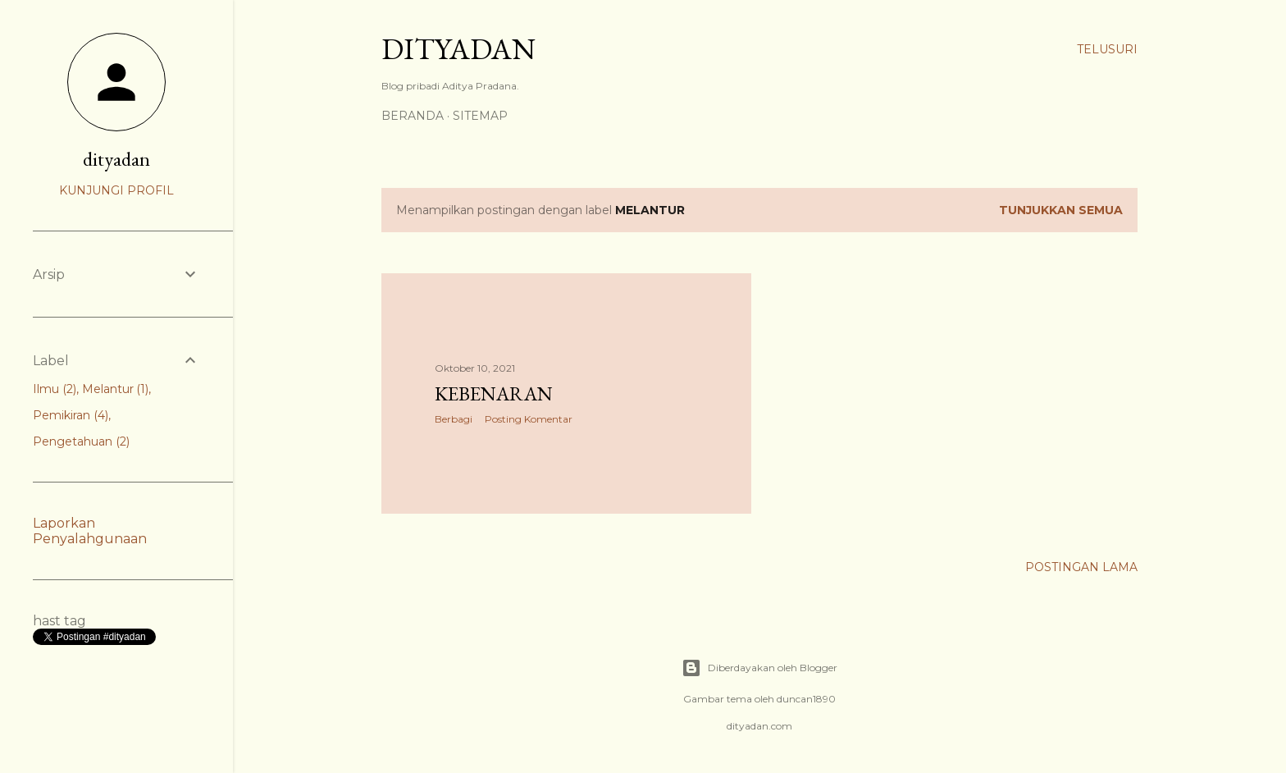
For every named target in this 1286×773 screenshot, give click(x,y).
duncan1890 (806, 699)
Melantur (115, 389)
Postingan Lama (1081, 567)
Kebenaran (494, 393)
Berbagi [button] (453, 419)
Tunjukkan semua (1061, 210)
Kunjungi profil (116, 190)
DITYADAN (458, 49)
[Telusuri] (1107, 49)
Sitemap (480, 115)
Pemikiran (70, 415)
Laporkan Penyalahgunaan (90, 531)
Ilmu (54, 389)
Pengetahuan (81, 441)
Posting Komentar (528, 419)
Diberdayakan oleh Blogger (759, 668)
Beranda (412, 115)
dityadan (116, 159)
